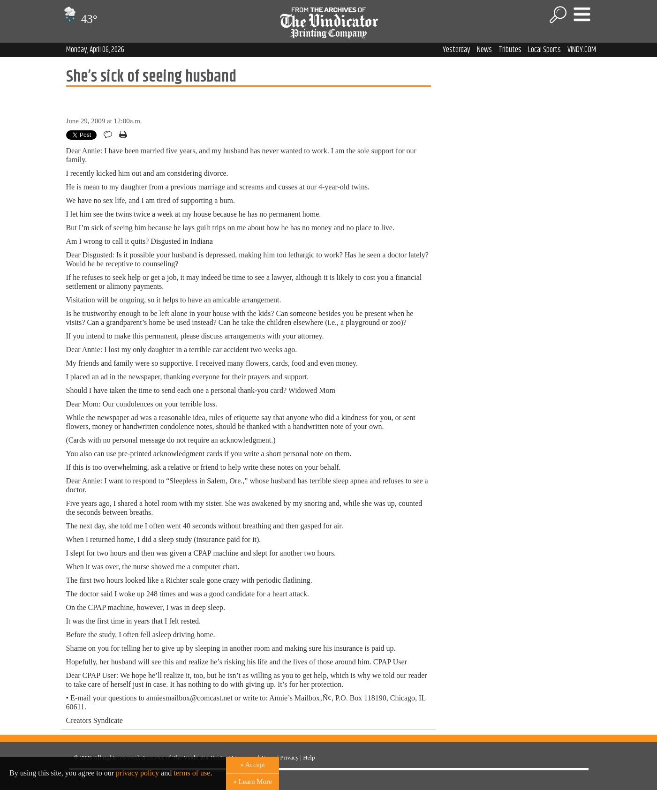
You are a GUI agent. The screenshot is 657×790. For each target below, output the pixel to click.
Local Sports (544, 50)
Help (309, 757)
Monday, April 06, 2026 (95, 50)
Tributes (509, 50)
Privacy (289, 757)
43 (79, 19)
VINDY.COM (581, 50)
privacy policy (137, 773)
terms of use (192, 773)
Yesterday (456, 50)
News (484, 50)
